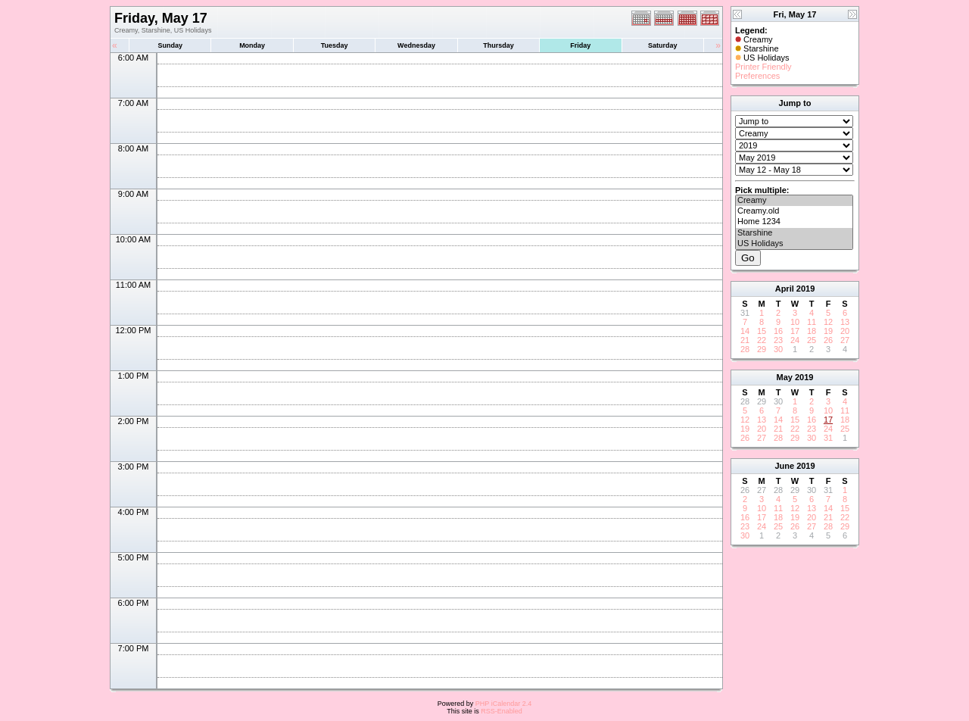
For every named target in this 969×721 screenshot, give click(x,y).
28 (744, 349)
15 (761, 331)
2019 (805, 288)
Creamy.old (794, 211)
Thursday (498, 45)
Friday (580, 45)
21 (744, 340)
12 (828, 321)
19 (828, 331)
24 (794, 340)
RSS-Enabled (501, 711)
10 (794, 321)
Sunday (169, 45)
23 (778, 340)
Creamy (794, 200)
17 (794, 331)
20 (844, 331)
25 (811, 340)
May (785, 377)
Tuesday (334, 45)
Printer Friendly (763, 66)
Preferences (757, 75)
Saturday (663, 45)
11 (811, 321)
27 (844, 340)
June (784, 465)
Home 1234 (794, 222)
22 (761, 340)
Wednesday (416, 45)
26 (828, 340)
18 (811, 331)
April (784, 288)
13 (844, 321)
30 (778, 349)
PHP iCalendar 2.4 (503, 703)
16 (778, 331)
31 (828, 437)
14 (744, 331)
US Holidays (794, 244)
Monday (252, 45)
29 (761, 349)
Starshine (794, 233)
